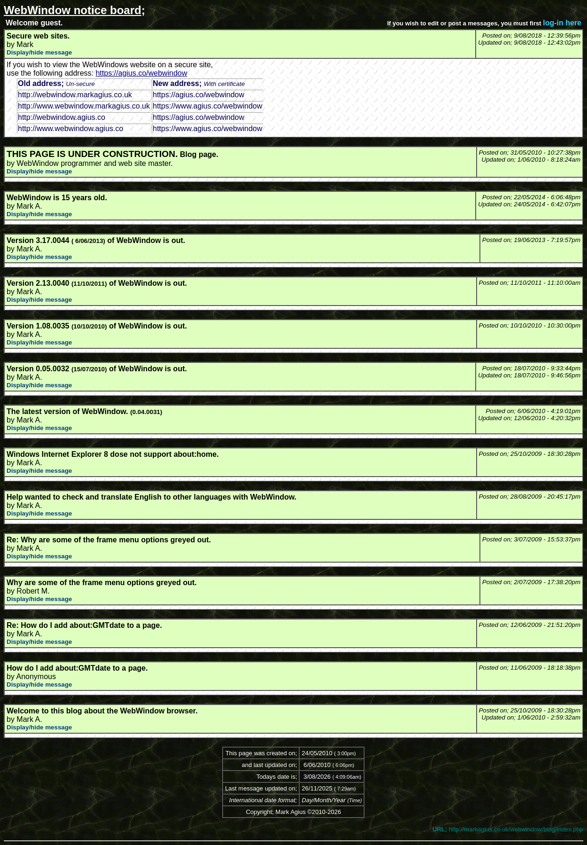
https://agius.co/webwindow (141, 73)
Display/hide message (39, 52)
